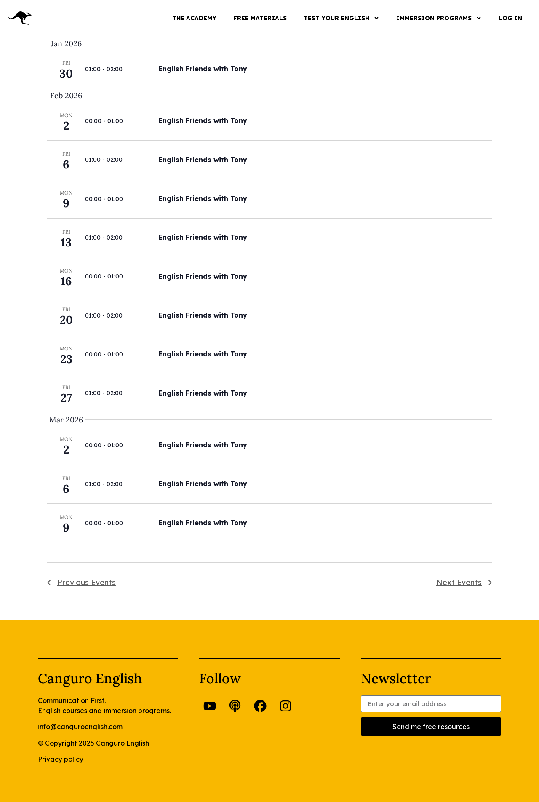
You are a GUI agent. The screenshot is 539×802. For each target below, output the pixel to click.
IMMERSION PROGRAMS (439, 18)
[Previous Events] (81, 582)
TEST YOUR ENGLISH (341, 18)
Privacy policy (60, 759)
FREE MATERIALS (260, 18)
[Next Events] (464, 582)
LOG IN (510, 18)
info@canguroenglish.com (80, 726)
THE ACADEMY (194, 18)
